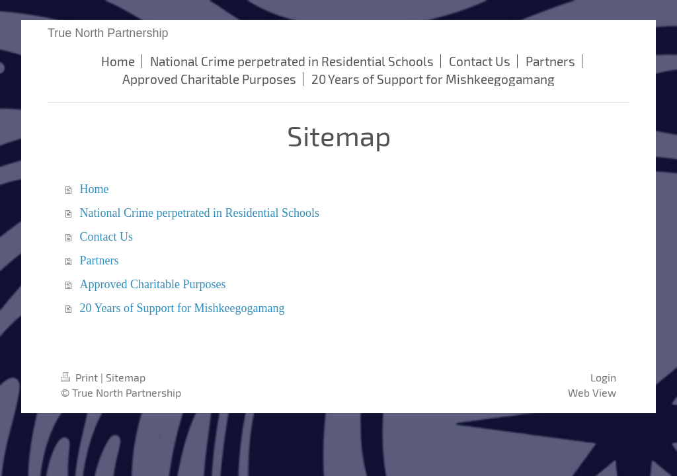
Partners (99, 260)
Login (603, 377)
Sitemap (125, 377)
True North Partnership (108, 33)
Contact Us (107, 236)
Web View (592, 392)
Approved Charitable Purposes (153, 284)
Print (80, 377)
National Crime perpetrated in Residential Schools (199, 212)
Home (94, 189)
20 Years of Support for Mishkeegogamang (182, 308)
